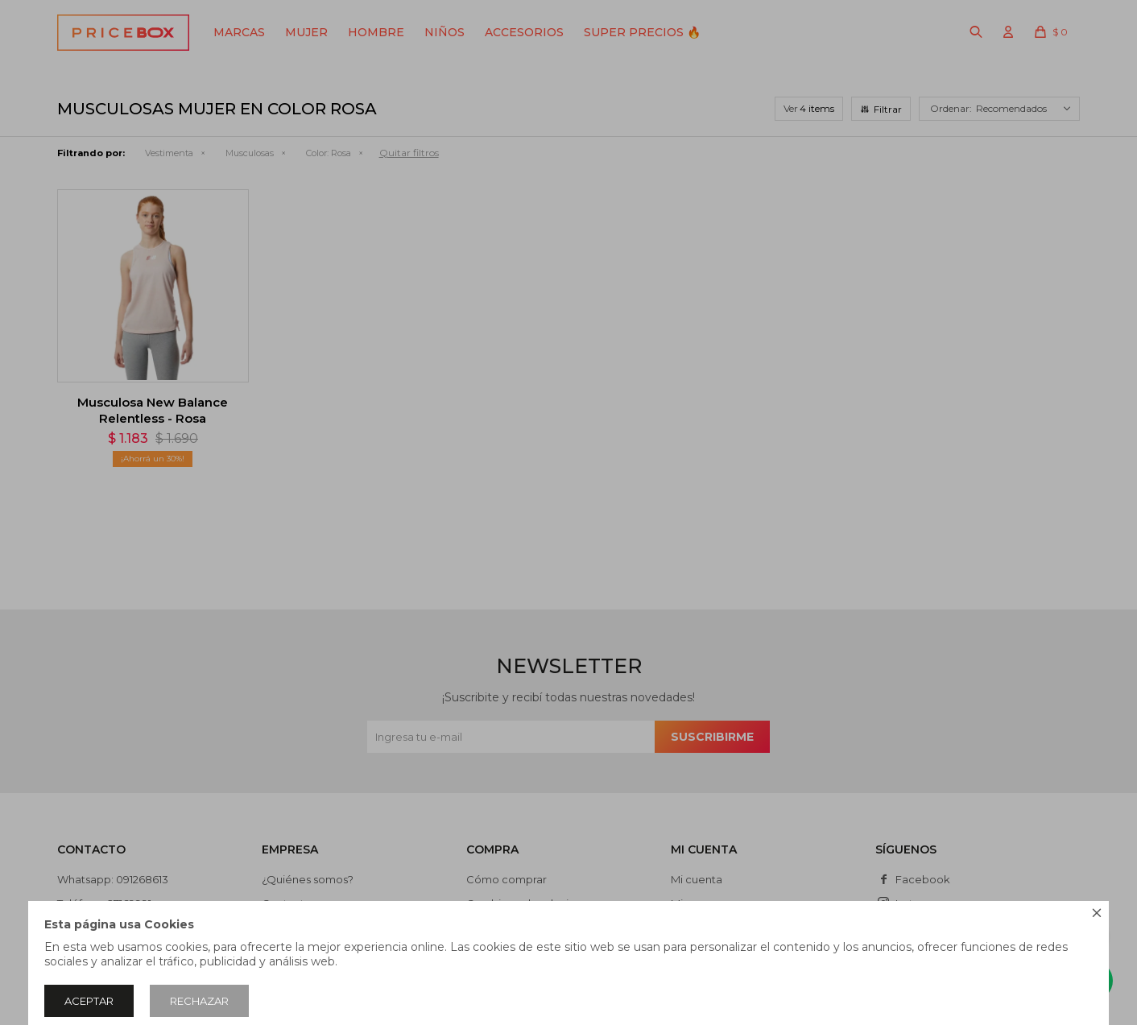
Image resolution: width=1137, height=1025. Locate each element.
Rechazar (199, 1000)
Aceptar (89, 1000)
